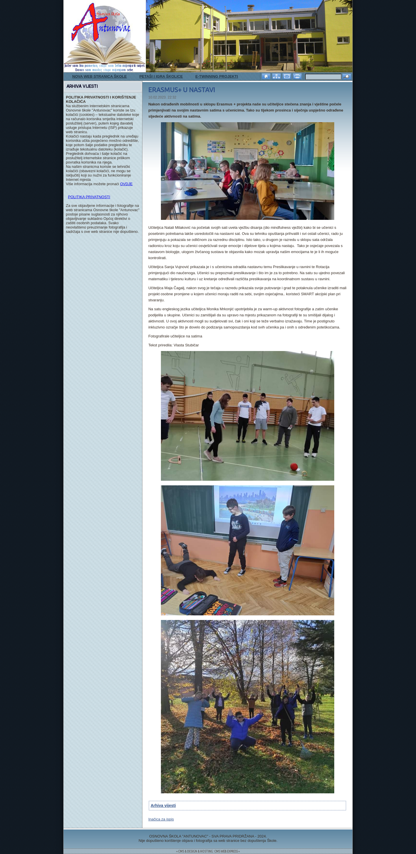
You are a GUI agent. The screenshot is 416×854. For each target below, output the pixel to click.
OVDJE (126, 184)
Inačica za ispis (161, 819)
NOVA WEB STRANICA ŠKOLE (99, 76)
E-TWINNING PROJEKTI (216, 76)
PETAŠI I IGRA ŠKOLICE (161, 76)
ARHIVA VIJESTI (82, 86)
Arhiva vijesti (163, 805)
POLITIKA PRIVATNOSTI (89, 197)
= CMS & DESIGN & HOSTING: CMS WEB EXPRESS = (208, 851)
